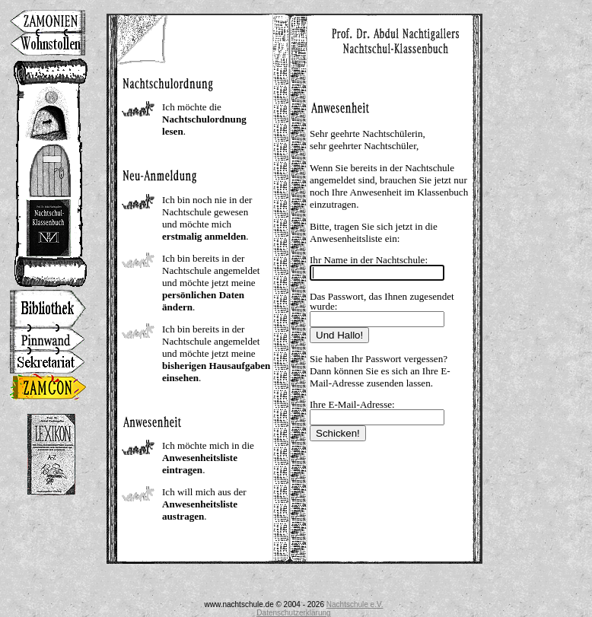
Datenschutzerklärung (293, 613)
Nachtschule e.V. (355, 604)
